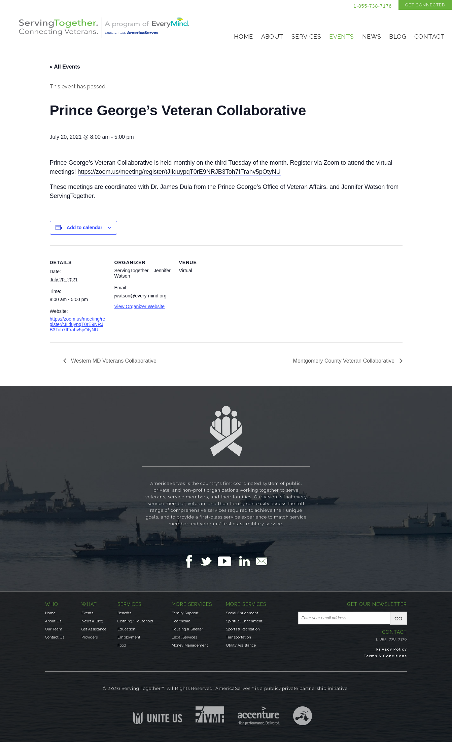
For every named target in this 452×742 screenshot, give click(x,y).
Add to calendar (84, 227)
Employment (128, 637)
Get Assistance (93, 629)
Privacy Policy (391, 649)
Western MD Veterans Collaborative (113, 361)
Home (243, 36)
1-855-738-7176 (372, 6)
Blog (397, 36)
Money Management (190, 645)
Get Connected (425, 4)
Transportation (238, 637)
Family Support (185, 613)
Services (306, 36)
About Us (53, 621)
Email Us (261, 561)
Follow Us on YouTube (228, 561)
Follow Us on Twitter (208, 561)
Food (121, 645)
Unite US (157, 715)
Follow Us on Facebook (190, 561)
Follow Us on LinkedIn (246, 561)
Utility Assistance (241, 645)
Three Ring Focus (302, 715)
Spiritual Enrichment (244, 621)
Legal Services (184, 637)
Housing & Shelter (187, 629)
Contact (429, 36)
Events (341, 36)
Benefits (124, 613)
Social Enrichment (242, 613)
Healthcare (181, 621)
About (272, 36)
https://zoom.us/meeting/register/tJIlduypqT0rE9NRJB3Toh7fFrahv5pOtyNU (179, 171)
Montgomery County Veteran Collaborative (344, 361)
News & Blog (92, 621)
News (371, 36)
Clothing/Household (135, 621)
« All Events (65, 67)
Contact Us (54, 637)
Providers (89, 637)
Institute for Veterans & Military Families (210, 714)
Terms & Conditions (385, 656)
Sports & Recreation (243, 629)
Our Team (53, 629)
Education (126, 629)
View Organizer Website (139, 306)
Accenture (259, 715)
